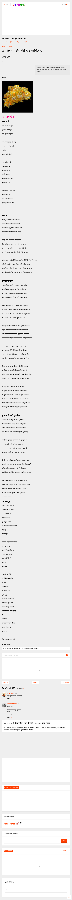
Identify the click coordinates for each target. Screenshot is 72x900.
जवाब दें (9, 698)
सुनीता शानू (10, 693)
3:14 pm (18, 703)
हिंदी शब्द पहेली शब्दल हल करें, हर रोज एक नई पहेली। (16, 42)
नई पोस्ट (5, 682)
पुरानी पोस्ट (66, 682)
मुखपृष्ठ (6, 889)
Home (3, 46)
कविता (10, 46)
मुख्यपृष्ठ (35, 682)
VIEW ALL (65, 850)
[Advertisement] (36, 21)
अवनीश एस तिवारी (11, 704)
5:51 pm (15, 693)
